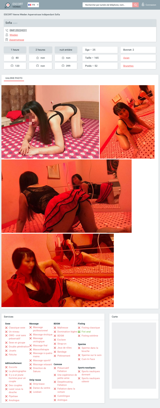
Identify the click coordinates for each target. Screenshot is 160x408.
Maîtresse (62, 327)
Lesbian (37, 391)
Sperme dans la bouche (90, 349)
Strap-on (61, 343)
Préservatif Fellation (63, 370)
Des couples (15, 385)
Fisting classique (91, 327)
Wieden (23, 14)
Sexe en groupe (17, 342)
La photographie (17, 371)
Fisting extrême (90, 335)
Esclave (61, 339)
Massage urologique (39, 340)
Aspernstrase (34, 14)
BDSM (60, 335)
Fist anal (86, 331)
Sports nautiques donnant (91, 373)
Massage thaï (40, 345)
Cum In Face (88, 359)
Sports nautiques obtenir (91, 380)
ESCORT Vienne (11, 14)
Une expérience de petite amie (67, 376)
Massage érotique (42, 334)
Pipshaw (13, 396)
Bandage (62, 351)
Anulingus (14, 400)
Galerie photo (13, 78)
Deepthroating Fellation (64, 383)
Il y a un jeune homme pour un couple (17, 378)
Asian (126, 57)
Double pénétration (19, 346)
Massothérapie (41, 349)
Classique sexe (17, 327)
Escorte (13, 367)
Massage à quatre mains (42, 355)
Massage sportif (42, 360)
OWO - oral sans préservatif (17, 337)
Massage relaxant (42, 364)
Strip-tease (39, 383)
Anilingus (62, 400)
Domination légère (67, 331)
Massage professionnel (40, 329)
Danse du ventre (41, 387)
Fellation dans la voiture (66, 390)
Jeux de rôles (64, 347)
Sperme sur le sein (91, 355)
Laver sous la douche (16, 391)
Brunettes (128, 65)
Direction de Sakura (39, 370)
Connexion (149, 4)
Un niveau (14, 331)
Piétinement (63, 355)
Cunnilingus (63, 396)
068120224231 (18, 30)
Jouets (12, 350)
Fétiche (13, 354)
